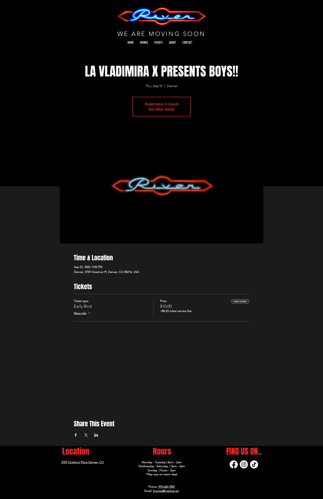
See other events (161, 109)
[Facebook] (234, 464)
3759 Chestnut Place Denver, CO (82, 462)
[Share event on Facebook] (76, 435)
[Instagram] (244, 464)
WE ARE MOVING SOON (161, 33)
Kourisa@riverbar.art (166, 491)
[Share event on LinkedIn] (96, 435)
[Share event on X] (86, 435)
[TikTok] (254, 464)
